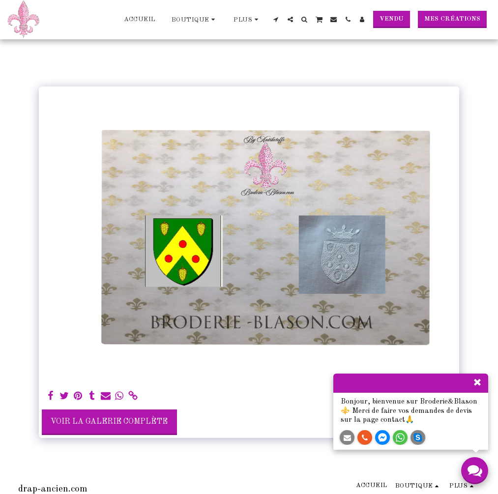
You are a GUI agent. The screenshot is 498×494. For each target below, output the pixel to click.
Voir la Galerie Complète (109, 422)
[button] (276, 19)
